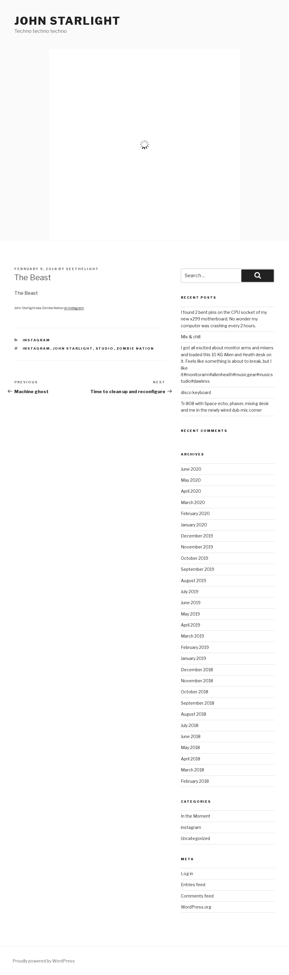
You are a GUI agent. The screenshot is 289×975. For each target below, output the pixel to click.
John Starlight (67, 20)
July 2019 (189, 591)
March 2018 (192, 769)
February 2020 (195, 513)
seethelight (82, 269)
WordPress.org (196, 906)
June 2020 (191, 469)
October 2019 (194, 558)
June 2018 (191, 736)
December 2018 (197, 669)
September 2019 (197, 569)
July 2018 (189, 725)
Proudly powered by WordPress (44, 960)
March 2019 (192, 635)
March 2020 (193, 502)
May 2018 (190, 747)
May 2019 (190, 613)
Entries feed (193, 884)
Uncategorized (195, 838)
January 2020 (194, 524)
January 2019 (193, 658)
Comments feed (197, 895)
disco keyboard (196, 392)
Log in (187, 873)
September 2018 (197, 703)
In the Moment (195, 816)
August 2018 (193, 714)
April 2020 (191, 491)
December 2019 (197, 535)
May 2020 (191, 480)
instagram (36, 340)
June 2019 (191, 602)
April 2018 (190, 758)
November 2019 (197, 546)
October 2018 (194, 691)
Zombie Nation (135, 348)
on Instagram (74, 308)
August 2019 (193, 580)
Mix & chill (191, 336)
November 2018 (197, 680)
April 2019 (190, 624)
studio (105, 348)
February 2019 (195, 647)
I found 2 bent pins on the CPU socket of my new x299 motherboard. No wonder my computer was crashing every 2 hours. (224, 319)
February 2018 (195, 781)
